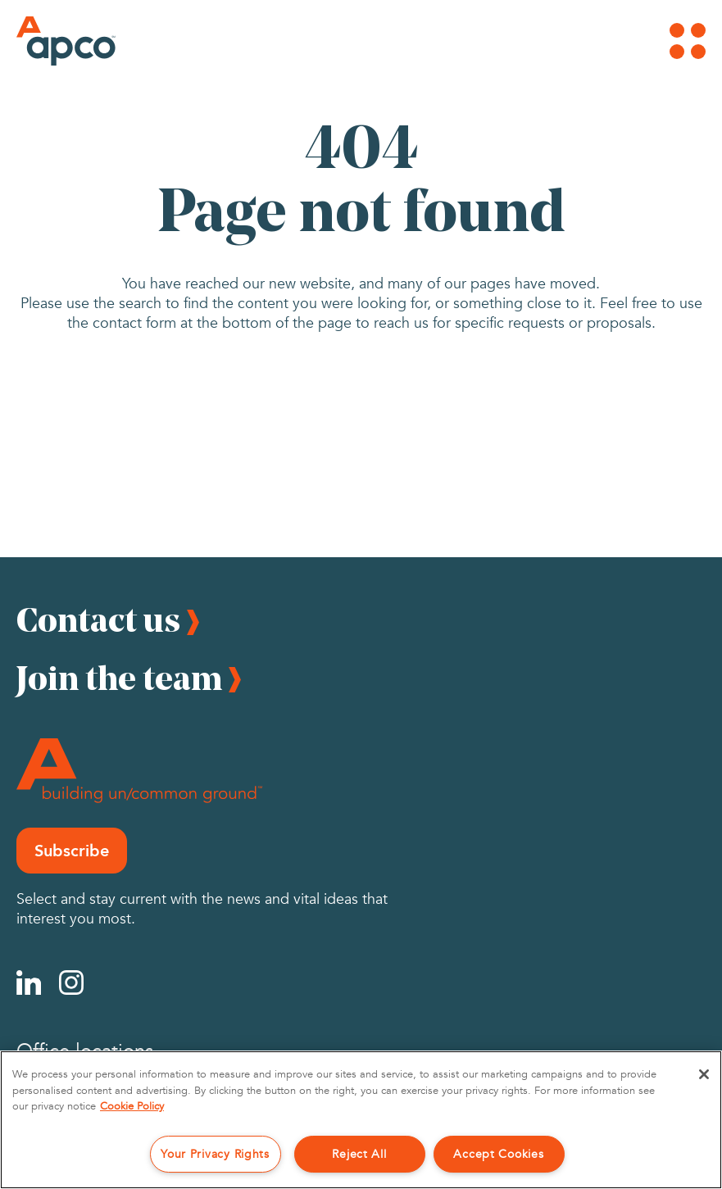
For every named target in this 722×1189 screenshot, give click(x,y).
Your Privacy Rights (215, 1154)
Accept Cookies (498, 1154)
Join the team (119, 677)
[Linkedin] (28, 982)
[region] (361, 1120)
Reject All (359, 1154)
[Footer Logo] (139, 770)
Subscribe (71, 850)
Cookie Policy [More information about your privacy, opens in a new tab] (132, 1106)
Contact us (98, 619)
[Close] (704, 1074)
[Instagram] (71, 982)
